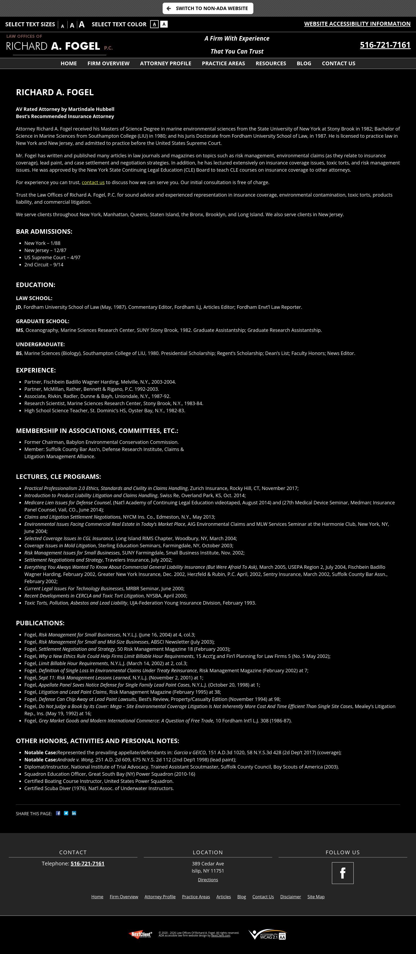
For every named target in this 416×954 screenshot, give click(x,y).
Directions (208, 880)
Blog (304, 63)
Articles (223, 897)
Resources (271, 63)
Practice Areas (223, 63)
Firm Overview (108, 63)
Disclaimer (290, 897)
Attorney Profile (165, 63)
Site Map (316, 897)
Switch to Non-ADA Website (212, 8)
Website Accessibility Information (357, 23)
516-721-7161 (385, 44)
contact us (93, 182)
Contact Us (339, 63)
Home (68, 63)
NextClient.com (220, 935)
